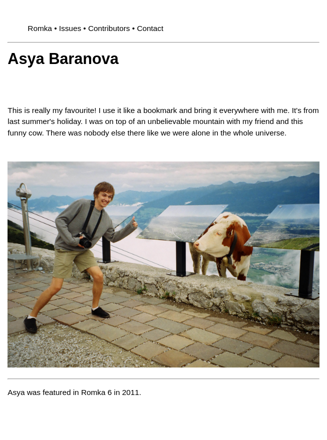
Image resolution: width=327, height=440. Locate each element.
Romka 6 (96, 392)
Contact (150, 28)
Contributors (109, 28)
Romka (40, 28)
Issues (70, 28)
